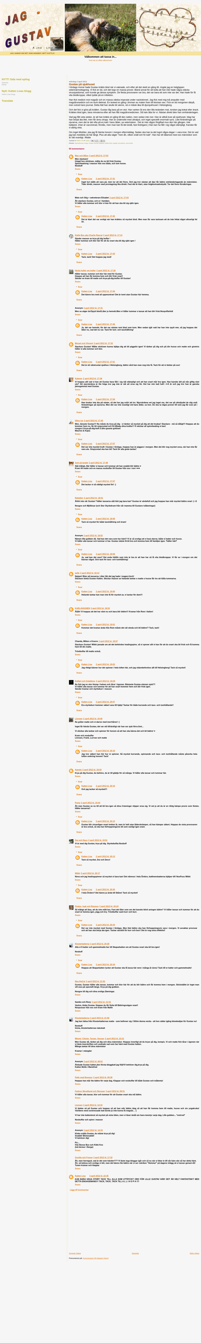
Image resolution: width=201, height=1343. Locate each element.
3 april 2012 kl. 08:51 (93, 1061)
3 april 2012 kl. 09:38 (102, 1077)
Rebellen (79, 498)
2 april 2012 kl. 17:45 (93, 421)
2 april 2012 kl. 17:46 (105, 324)
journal (96, 143)
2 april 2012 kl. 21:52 (95, 981)
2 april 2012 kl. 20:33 (105, 925)
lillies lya (79, 421)
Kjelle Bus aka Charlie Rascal (89, 235)
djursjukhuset (79, 143)
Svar (80, 174)
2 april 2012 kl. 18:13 (89, 573)
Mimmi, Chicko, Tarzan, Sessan (89, 1039)
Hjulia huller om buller (85, 271)
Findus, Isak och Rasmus (87, 906)
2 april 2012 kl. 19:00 (105, 591)
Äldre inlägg (194, 1253)
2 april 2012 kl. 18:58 (105, 554)
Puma (77, 803)
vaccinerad (129, 143)
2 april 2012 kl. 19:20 (105, 681)
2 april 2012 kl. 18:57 (108, 641)
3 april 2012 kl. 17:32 (102, 1157)
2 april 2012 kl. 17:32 (103, 343)
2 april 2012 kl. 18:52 (100, 608)
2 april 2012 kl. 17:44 (105, 291)
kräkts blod (108, 143)
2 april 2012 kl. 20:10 (105, 751)
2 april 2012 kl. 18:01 (93, 498)
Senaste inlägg (75, 1253)
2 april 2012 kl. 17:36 (92, 378)
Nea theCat (80, 981)
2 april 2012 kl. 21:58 (99, 1018)
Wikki (77, 873)
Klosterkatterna (82, 944)
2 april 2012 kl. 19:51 (97, 840)
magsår (115, 143)
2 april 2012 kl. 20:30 (105, 889)
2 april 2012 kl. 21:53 (101, 1002)
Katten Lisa (86, 179)
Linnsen (79, 719)
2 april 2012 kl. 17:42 (105, 216)
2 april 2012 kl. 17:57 (105, 444)
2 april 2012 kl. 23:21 (114, 1039)
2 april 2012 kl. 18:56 (105, 519)
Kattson (78, 378)
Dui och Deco (81, 840)
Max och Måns (81, 156)
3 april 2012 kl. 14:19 (92, 1105)
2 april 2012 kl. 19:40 (92, 719)
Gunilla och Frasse (84, 1157)
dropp (86, 143)
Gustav (91, 143)
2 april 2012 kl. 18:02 (93, 535)
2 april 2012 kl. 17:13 (112, 235)
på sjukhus (121, 143)
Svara (77, 169)
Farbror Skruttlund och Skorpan (90, 1091)
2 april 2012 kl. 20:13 (105, 821)
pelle (77, 573)
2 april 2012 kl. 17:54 (105, 399)
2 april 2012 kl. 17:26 (106, 271)
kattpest (101, 143)
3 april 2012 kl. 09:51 (115, 1091)
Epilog (4, 84)
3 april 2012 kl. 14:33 (93, 1130)
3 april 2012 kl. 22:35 (98, 1176)
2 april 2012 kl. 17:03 (98, 156)
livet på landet (81, 463)
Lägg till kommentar (79, 1190)
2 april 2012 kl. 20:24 (108, 906)
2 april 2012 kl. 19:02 (105, 664)
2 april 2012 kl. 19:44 (90, 803)
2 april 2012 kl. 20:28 (99, 944)
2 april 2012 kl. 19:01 (105, 624)
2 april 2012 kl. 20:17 (90, 873)
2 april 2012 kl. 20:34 (105, 965)
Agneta (78, 770)
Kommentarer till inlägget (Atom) (96, 1258)
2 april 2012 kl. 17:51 (105, 362)
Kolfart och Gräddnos (85, 681)
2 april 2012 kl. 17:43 (105, 254)
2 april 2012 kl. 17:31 (93, 308)
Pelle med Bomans (84, 1077)
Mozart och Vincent (84, 343)
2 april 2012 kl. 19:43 (92, 770)
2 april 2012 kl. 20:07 (105, 702)
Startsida (135, 1253)
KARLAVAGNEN (82, 608)
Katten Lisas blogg (8, 94)
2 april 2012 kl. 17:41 (105, 179)
